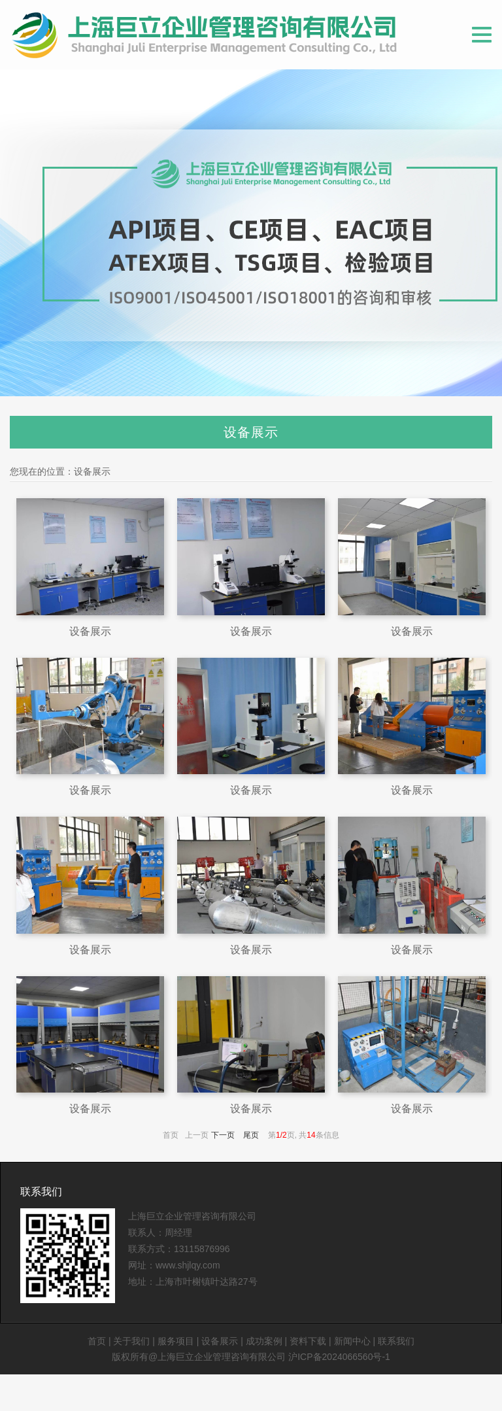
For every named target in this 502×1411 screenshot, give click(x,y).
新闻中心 (352, 1341)
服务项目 (176, 1341)
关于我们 (131, 1341)
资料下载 (308, 1341)
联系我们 (41, 1191)
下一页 (223, 1135)
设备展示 (92, 471)
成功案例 (264, 1341)
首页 (97, 1341)
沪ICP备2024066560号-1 (339, 1357)
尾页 (251, 1135)
